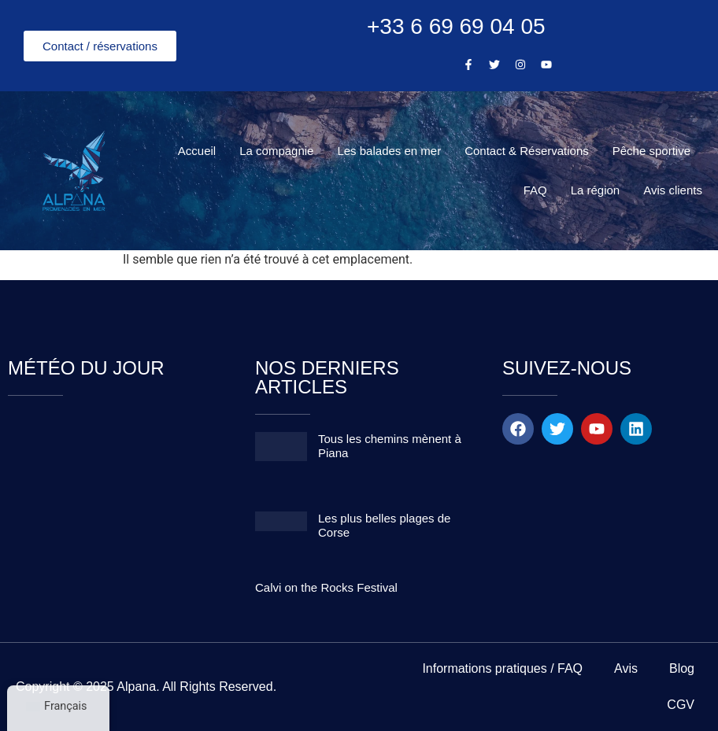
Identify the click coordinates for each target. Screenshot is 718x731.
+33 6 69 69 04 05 (456, 26)
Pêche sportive (651, 150)
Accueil (197, 150)
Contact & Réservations (526, 150)
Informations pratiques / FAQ (502, 668)
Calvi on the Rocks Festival (326, 587)
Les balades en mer (389, 150)
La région (595, 190)
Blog (681, 668)
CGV (680, 704)
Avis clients (672, 190)
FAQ (535, 190)
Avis (626, 668)
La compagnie (276, 150)
